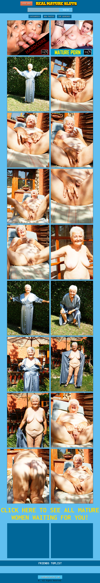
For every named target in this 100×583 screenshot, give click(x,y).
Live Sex (26, 3)
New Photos (49, 16)
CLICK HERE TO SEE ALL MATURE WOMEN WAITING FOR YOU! (50, 513)
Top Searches (64, 16)
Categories (35, 16)
